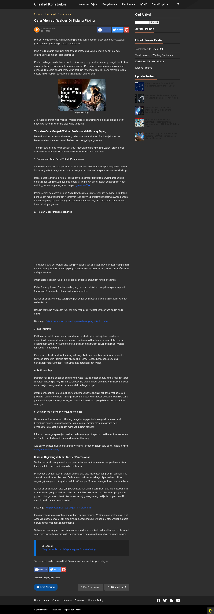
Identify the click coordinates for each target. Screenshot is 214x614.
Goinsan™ (77, 610)
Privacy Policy (95, 600)
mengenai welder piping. (46, 449)
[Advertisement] (81, 238)
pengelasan (55, 578)
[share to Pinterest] (126, 30)
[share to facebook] (104, 30)
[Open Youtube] (178, 600)
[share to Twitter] (117, 30)
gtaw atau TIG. (83, 185)
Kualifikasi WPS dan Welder (149, 61)
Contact (56, 600)
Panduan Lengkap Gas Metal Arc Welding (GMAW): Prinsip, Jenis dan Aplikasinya (161, 136)
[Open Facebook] (158, 600)
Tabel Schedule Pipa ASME (149, 49)
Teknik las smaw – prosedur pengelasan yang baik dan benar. (77, 321)
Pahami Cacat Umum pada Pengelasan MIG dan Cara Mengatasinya (158, 109)
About (46, 600)
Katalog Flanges (143, 67)
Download (80, 600)
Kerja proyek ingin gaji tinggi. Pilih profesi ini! (69, 507)
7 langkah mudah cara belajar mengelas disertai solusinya (69, 549)
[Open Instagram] (171, 600)
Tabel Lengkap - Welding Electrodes (154, 55)
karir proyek (44, 578)
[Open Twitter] (165, 600)
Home (37, 600)
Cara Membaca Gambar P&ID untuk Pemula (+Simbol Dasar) (160, 84)
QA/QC (143, 4)
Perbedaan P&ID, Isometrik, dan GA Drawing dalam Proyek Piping (161, 96)
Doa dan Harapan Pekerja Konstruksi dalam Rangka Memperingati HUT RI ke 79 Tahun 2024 (162, 123)
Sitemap (67, 600)
